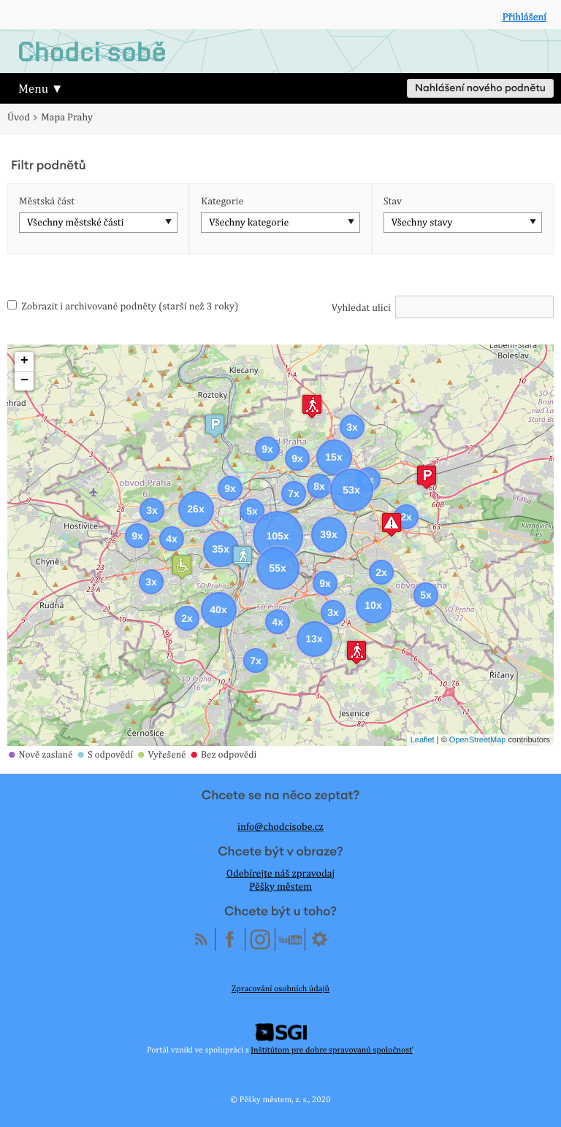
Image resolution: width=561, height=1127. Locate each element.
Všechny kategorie (249, 222)
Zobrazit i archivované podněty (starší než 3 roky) (122, 306)
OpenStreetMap (477, 740)
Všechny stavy (422, 222)
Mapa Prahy (67, 117)
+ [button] (24, 361)
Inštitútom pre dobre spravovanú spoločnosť (331, 1050)
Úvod (18, 117)
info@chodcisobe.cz (280, 827)
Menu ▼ (41, 88)
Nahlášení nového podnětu (480, 88)
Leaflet (423, 740)
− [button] (24, 381)
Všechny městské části (75, 222)
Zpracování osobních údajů (280, 988)
